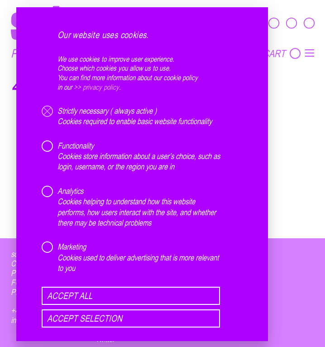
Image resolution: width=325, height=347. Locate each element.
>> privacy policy (96, 87)
